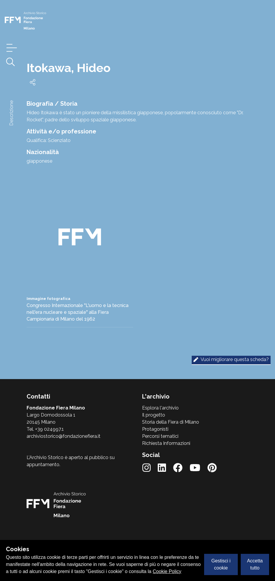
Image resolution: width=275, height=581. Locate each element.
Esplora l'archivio (160, 408)
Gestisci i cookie (221, 564)
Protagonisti (155, 429)
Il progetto (153, 415)
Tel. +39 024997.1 (45, 429)
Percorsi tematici (160, 436)
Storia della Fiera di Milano (170, 422)
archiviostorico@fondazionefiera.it (63, 436)
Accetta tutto (255, 564)
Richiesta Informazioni (166, 443)
